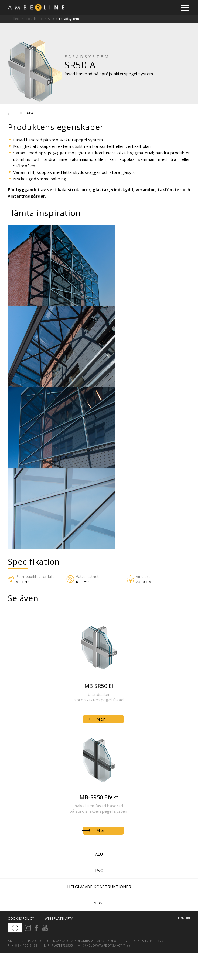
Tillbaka (20, 113)
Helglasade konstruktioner (99, 886)
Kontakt (184, 918)
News (99, 902)
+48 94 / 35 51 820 (149, 941)
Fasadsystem (69, 18)
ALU (51, 18)
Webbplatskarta (59, 918)
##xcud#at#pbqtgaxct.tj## (106, 945)
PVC (99, 870)
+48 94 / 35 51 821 (25, 945)
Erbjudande (34, 18)
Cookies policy (21, 918)
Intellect (14, 18)
